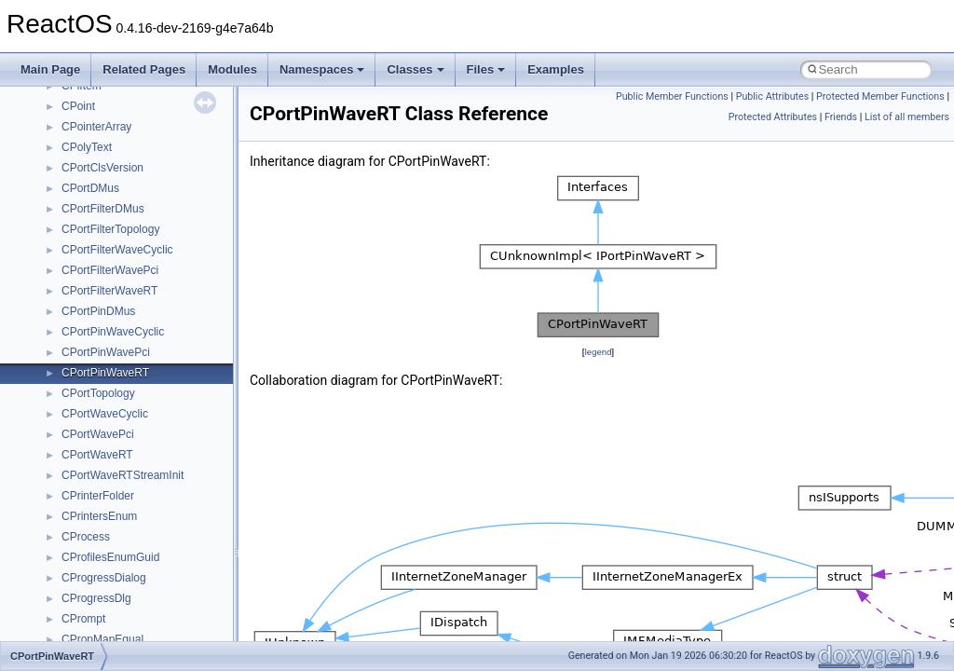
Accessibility (91, 286)
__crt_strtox (90, 265)
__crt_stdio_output (107, 245)
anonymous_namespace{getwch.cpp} (154, 450)
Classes (415, 69)
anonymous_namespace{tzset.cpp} (148, 614)
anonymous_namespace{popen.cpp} (152, 532)
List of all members (907, 117)
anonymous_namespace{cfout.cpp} (148, 347)
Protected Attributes (773, 117)
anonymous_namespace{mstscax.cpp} (156, 491)
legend (597, 352)
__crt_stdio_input (103, 224)
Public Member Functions (672, 96)
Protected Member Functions (880, 96)
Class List (71, 204)
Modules (232, 69)
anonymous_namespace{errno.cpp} (149, 388)
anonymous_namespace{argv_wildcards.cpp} (173, 327)
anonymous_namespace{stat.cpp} (145, 573)
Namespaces (322, 69)
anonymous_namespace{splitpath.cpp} (157, 552)
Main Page (50, 69)
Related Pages (143, 69)
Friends (841, 117)
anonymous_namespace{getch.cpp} (150, 429)
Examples (555, 69)
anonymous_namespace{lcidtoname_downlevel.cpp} (191, 470)
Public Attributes (773, 96)
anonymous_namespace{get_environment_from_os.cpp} (201, 409)
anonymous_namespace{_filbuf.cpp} (151, 306)
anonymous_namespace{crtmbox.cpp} (156, 368)
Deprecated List (71, 122)
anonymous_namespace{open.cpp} (149, 511)
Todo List (54, 101)
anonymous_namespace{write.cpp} (148, 634)
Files (486, 69)
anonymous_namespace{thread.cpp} (152, 593)
